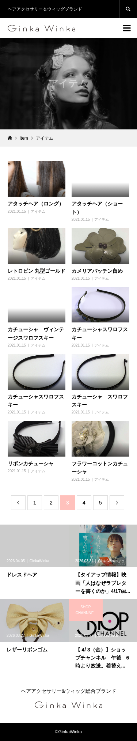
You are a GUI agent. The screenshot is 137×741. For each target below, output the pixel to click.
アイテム (38, 211)
